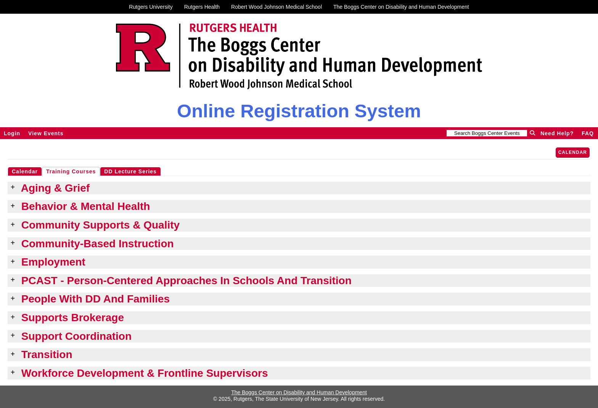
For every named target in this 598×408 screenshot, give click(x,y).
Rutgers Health (202, 7)
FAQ (588, 133)
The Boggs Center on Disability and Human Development (401, 7)
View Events (45, 133)
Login (12, 133)
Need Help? (557, 133)
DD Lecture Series (130, 171)
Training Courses (71, 171)
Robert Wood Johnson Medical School (276, 7)
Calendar (572, 152)
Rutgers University (150, 7)
